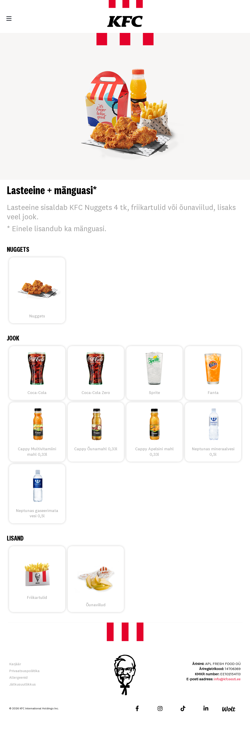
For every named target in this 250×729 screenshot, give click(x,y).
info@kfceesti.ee (227, 679)
